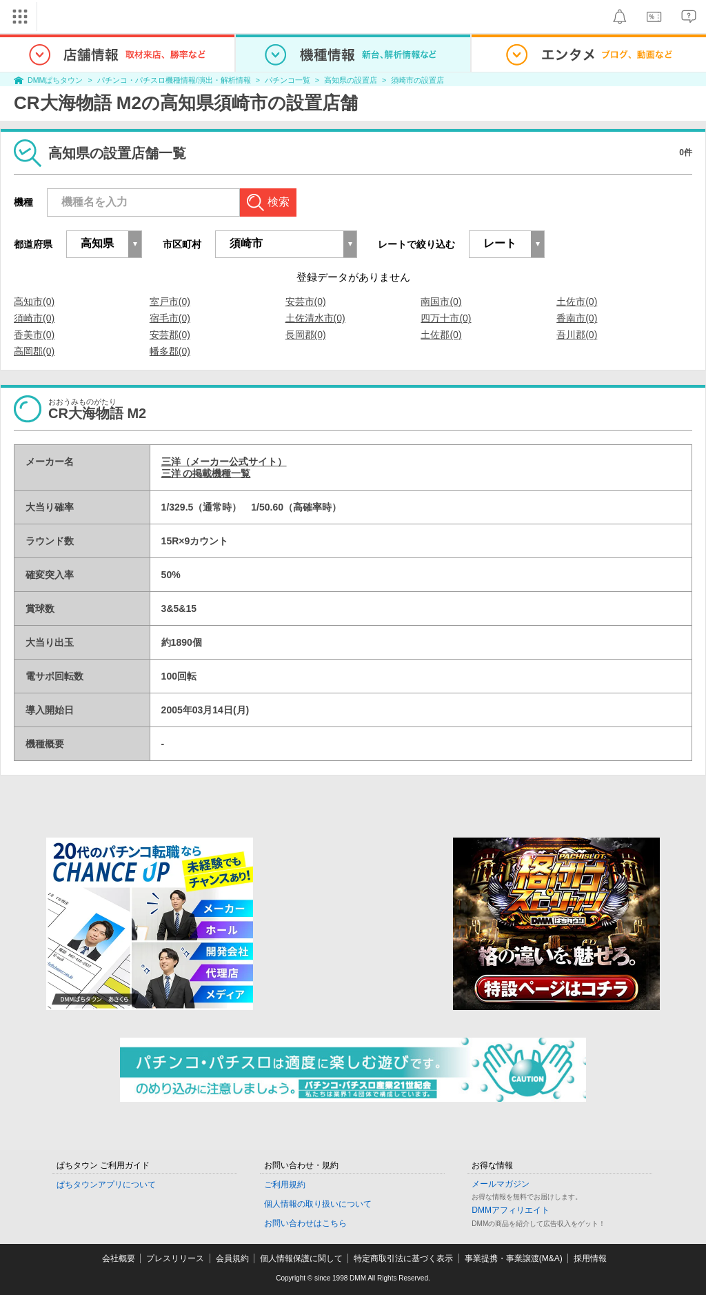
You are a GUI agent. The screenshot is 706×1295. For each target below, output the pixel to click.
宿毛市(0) (170, 318)
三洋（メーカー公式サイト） (224, 461)
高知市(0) (34, 301)
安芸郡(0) (170, 334)
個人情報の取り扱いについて (318, 1204)
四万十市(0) (446, 318)
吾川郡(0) (576, 334)
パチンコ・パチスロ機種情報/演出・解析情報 (174, 80)
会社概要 (118, 1258)
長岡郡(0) (305, 334)
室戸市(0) (170, 301)
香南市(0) (576, 318)
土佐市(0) (576, 301)
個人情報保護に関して (301, 1258)
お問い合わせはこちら (305, 1223)
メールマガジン (501, 1184)
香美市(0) (34, 334)
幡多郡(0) (170, 351)
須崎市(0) (34, 318)
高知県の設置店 (350, 80)
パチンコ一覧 (287, 80)
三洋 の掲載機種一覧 (206, 473)
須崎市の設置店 (417, 80)
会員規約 (232, 1258)
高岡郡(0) (34, 351)
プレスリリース (175, 1258)
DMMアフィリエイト (510, 1210)
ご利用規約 (284, 1184)
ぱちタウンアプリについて (106, 1184)
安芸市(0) (305, 301)
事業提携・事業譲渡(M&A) (514, 1258)
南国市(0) (441, 301)
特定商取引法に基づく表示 (403, 1258)
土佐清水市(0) (315, 318)
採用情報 (590, 1258)
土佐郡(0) (441, 334)
